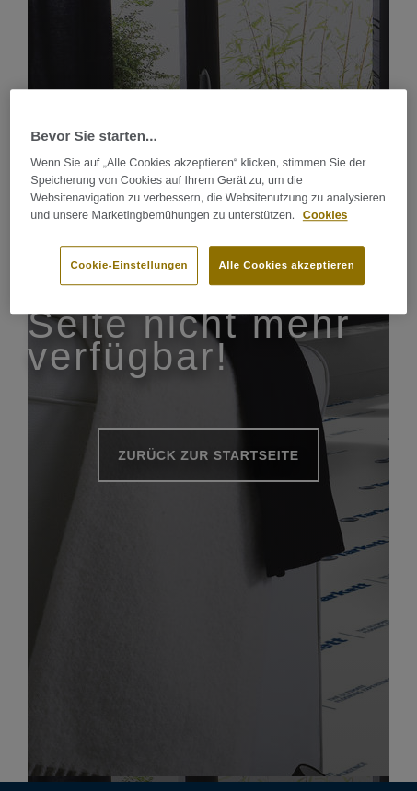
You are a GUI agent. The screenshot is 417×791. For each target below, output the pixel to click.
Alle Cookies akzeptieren (287, 265)
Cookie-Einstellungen (129, 265)
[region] (208, 201)
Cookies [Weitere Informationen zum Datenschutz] (325, 215)
